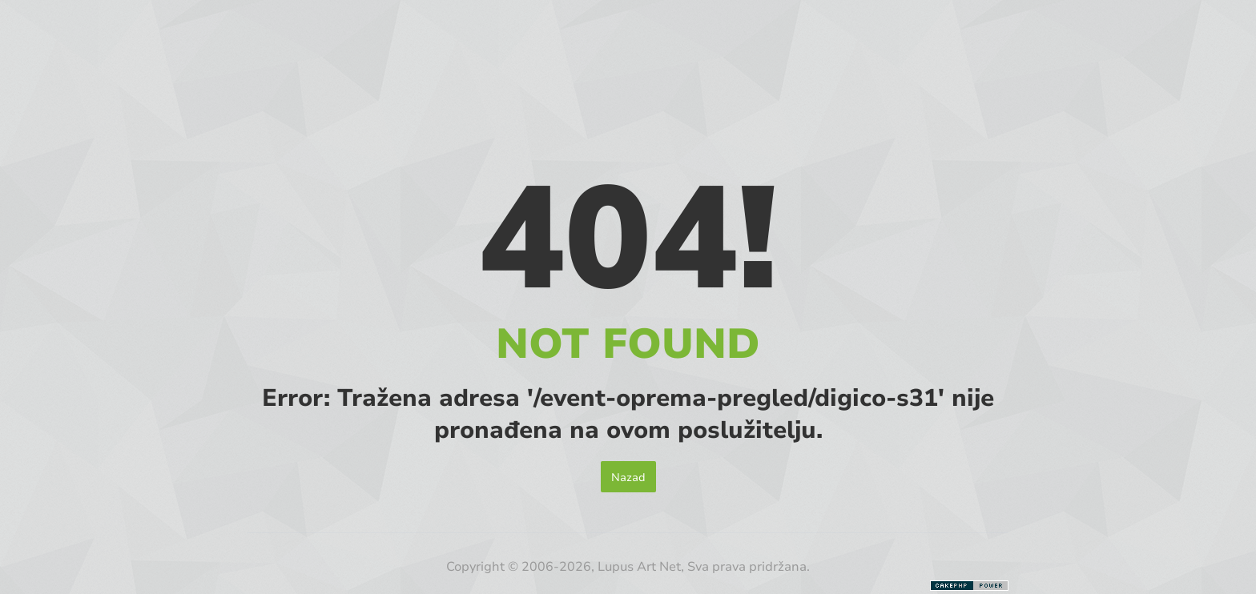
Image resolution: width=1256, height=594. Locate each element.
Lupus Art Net (639, 565)
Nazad (628, 476)
